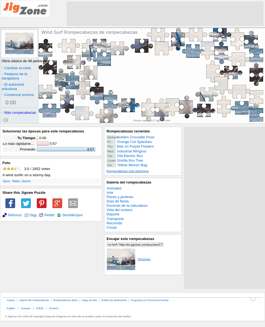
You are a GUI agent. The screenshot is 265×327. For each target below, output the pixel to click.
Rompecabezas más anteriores (128, 171)
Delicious (15, 215)
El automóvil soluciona (13, 86)
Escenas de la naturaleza (127, 205)
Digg (33, 215)
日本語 (39, 308)
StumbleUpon (72, 215)
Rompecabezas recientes (128, 131)
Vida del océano (119, 210)
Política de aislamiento (114, 300)
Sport (6, 181)
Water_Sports (21, 181)
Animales (114, 188)
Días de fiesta (118, 201)
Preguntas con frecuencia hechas (149, 300)
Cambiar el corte (16, 68)
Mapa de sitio (89, 300)
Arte (110, 193)
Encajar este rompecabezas (130, 239)
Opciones (129, 259)
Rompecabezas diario (65, 300)
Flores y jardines (120, 197)
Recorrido (114, 223)
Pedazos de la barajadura (14, 76)
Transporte (115, 219)
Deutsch (53, 308)
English (11, 308)
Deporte (113, 214)
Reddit (49, 215)
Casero (11, 300)
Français (26, 308)
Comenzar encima (18, 95)
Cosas (112, 227)
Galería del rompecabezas (129, 182)
